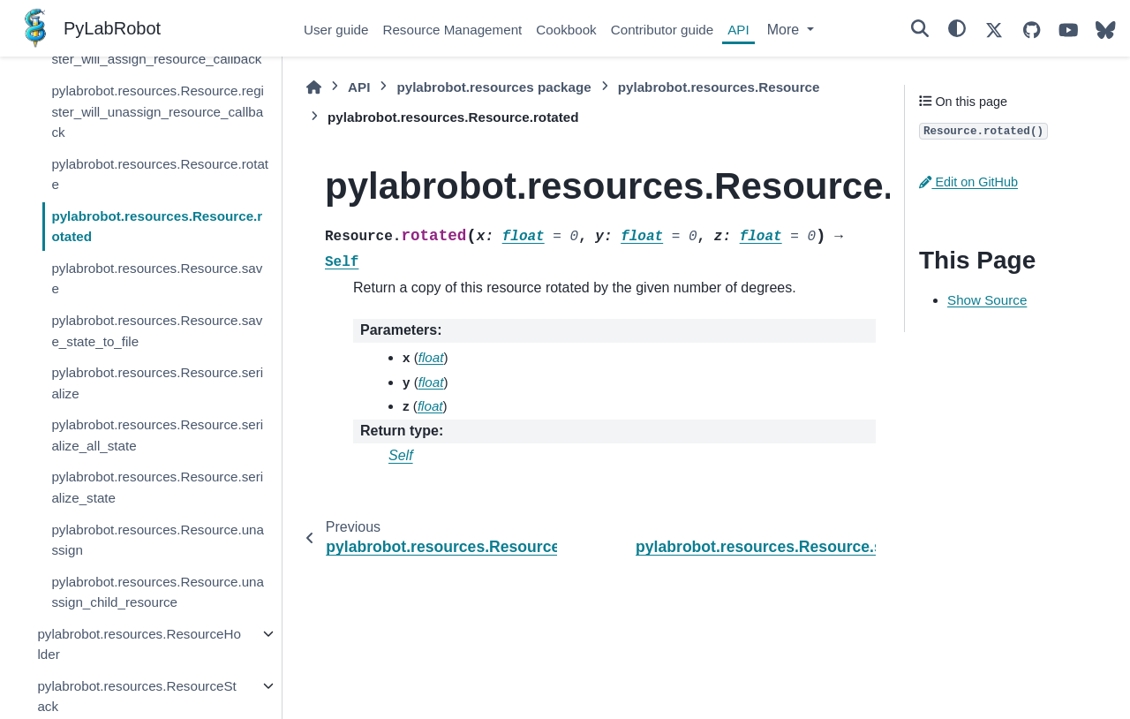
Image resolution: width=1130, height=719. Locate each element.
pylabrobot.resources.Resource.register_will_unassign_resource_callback (157, 111)
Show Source (987, 299)
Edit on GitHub (968, 182)
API (738, 29)
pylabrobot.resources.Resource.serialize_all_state (157, 435)
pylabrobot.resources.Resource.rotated (156, 226)
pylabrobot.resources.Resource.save (156, 279)
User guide (336, 29)
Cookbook (566, 29)
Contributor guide (662, 29)
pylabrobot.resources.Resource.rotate (159, 174)
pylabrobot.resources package (493, 87)
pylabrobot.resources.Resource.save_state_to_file (156, 331)
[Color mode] (957, 28)
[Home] (313, 87)
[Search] (919, 28)
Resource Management (452, 29)
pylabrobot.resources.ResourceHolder (138, 644)
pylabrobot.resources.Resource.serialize (157, 383)
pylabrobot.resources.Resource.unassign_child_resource (157, 592)
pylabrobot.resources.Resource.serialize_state (157, 487)
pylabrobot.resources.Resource (719, 87)
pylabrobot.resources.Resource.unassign (157, 540)
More (785, 29)
